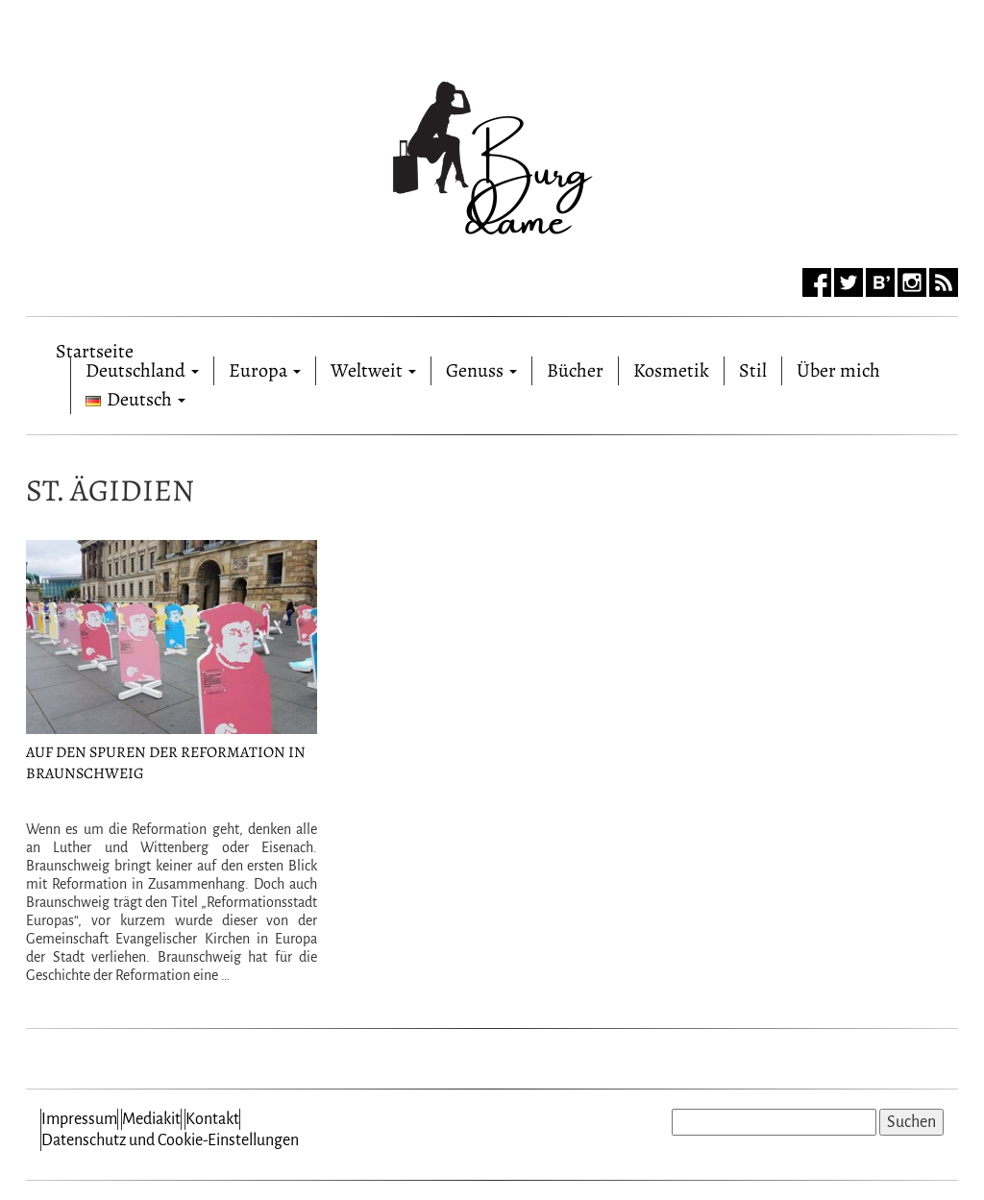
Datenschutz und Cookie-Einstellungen (170, 1140)
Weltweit (373, 370)
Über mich (838, 370)
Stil (753, 370)
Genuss (481, 370)
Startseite (95, 347)
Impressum (79, 1119)
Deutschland (142, 370)
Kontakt (212, 1119)
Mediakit (151, 1119)
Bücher (575, 370)
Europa (265, 370)
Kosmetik (671, 370)
